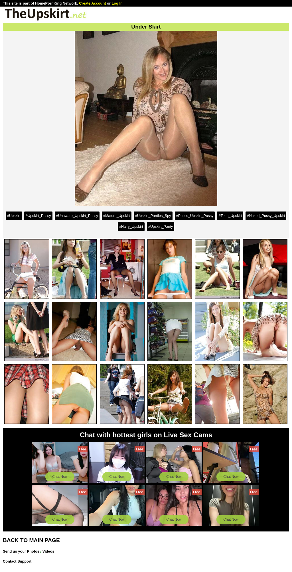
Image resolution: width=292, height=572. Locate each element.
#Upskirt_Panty (160, 226)
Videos (48, 551)
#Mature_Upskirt (116, 216)
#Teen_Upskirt (230, 216)
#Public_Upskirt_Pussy (195, 216)
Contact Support (17, 561)
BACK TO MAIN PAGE (31, 540)
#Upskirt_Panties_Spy (153, 216)
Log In (116, 3)
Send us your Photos (21, 551)
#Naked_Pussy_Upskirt (266, 216)
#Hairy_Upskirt (131, 226)
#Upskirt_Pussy (38, 216)
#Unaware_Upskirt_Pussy (77, 216)
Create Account (92, 3)
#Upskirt (14, 216)
